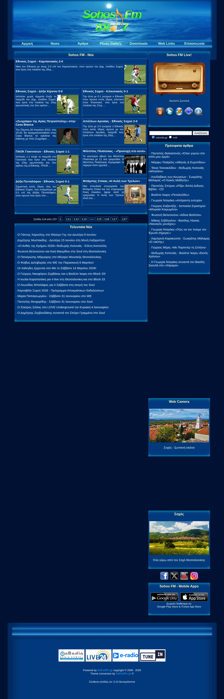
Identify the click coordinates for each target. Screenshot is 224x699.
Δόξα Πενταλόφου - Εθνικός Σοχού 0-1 (42, 181)
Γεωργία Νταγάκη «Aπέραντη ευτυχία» (176, 200)
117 (114, 219)
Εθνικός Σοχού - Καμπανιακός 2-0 (39, 61)
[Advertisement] (179, 336)
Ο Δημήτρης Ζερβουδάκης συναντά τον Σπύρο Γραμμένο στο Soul (61, 312)
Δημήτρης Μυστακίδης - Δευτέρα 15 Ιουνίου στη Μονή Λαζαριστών (61, 240)
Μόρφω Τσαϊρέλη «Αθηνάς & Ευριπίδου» (178, 162)
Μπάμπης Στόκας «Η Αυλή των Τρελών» (111, 181)
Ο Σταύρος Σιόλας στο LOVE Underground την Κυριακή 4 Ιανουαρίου (63, 307)
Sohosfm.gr (105, 670)
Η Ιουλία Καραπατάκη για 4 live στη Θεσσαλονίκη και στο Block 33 (61, 279)
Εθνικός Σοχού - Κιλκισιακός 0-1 (105, 91)
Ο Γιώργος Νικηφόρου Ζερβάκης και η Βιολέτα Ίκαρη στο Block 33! (62, 273)
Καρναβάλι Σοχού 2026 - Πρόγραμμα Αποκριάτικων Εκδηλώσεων (61, 290)
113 (84, 219)
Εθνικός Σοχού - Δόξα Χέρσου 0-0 (39, 91)
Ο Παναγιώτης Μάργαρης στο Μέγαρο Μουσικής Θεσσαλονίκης (59, 257)
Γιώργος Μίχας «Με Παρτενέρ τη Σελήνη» (178, 247)
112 (76, 219)
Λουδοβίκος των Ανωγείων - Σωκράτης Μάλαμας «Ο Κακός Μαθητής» (175, 178)
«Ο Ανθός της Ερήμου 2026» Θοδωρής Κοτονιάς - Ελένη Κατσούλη (62, 245)
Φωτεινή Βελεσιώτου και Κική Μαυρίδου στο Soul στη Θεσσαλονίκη (62, 251)
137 (124, 219)
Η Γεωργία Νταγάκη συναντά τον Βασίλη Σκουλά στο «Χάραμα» (177, 263)
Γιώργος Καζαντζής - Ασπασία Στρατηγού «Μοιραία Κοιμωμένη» (177, 207)
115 (99, 219)
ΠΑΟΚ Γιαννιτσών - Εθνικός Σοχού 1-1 (43, 151)
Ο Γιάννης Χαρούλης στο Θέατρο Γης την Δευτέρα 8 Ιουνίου (57, 234)
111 (68, 219)
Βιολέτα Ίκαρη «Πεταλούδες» (170, 194)
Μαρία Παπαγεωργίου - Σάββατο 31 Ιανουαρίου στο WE (55, 296)
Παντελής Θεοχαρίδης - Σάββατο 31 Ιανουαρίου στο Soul (55, 301)
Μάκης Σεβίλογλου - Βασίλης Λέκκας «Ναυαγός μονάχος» (174, 222)
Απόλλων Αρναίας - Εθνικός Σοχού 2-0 (110, 121)
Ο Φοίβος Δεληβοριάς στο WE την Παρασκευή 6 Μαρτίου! (56, 262)
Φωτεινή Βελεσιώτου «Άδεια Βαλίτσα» (176, 215)
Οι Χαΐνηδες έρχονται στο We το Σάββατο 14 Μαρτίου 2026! (57, 268)
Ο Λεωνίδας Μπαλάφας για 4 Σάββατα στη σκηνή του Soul (56, 284)
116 (106, 219)
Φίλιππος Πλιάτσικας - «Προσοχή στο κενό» (114, 151)
